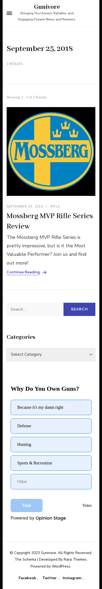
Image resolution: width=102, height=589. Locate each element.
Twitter (50, 578)
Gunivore (47, 7)
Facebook (28, 578)
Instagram (72, 578)
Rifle (55, 206)
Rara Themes (75, 559)
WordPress (61, 566)
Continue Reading (23, 272)
